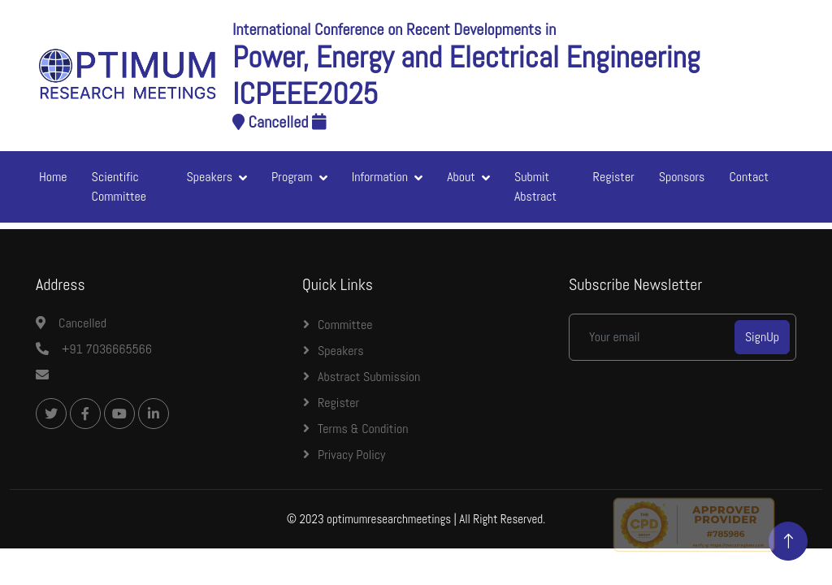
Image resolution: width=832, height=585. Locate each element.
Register (614, 176)
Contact (749, 176)
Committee (345, 324)
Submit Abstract (535, 186)
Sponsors (682, 176)
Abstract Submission (369, 376)
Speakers (210, 176)
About (461, 176)
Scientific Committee (119, 186)
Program (292, 176)
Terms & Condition (363, 428)
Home (53, 176)
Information (380, 176)
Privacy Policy (351, 454)
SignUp (762, 336)
